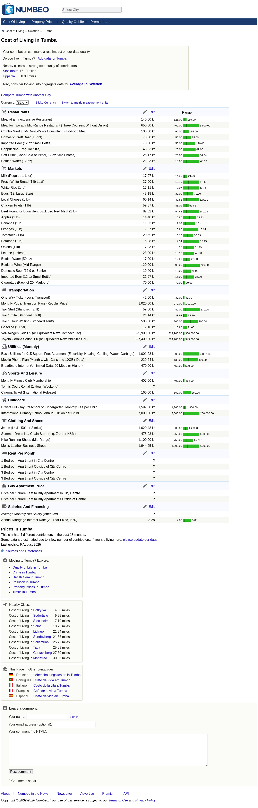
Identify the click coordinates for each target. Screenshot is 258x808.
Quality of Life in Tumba (29, 567)
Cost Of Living (14, 22)
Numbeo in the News (33, 793)
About (5, 793)
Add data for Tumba (52, 58)
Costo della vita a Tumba (51, 685)
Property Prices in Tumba (30, 587)
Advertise (87, 793)
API (126, 793)
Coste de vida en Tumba (51, 696)
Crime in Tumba (24, 572)
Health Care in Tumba (28, 577)
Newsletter (64, 793)
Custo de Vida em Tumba (51, 680)
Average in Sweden (85, 84)
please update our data (140, 539)
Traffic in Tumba (24, 592)
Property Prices (43, 22)
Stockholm (10, 71)
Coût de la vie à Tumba (50, 691)
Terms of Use (118, 800)
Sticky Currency (45, 102)
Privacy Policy (145, 800)
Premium (97, 22)
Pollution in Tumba (26, 582)
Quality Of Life (73, 22)
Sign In (74, 716)
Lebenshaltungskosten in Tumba (56, 675)
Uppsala (9, 76)
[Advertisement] (226, 54)
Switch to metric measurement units (84, 102)
